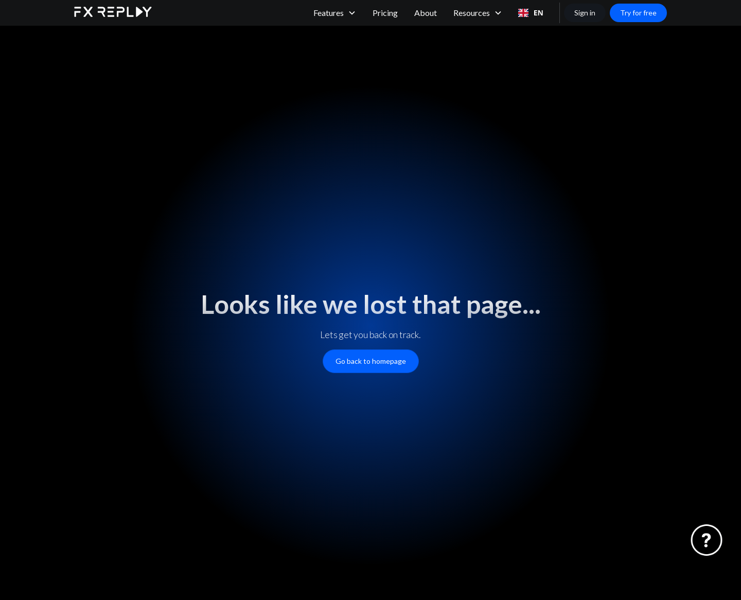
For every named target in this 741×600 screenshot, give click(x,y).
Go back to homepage (371, 361)
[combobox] (530, 13)
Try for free (638, 12)
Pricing (385, 12)
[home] (113, 13)
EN (530, 12)
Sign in (584, 12)
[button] (334, 13)
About (425, 12)
